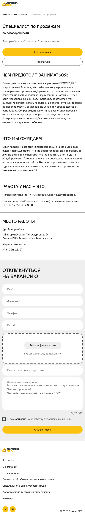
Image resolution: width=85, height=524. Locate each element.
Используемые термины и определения (26, 491)
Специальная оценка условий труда (24, 485)
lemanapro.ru (10, 498)
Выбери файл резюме (43, 345)
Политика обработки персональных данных (29, 479)
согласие (20, 418)
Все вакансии (20, 14)
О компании (9, 466)
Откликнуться (42, 52)
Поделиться (42, 61)
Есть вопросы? (11, 473)
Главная (6, 14)
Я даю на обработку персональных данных (39, 418)
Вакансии (8, 460)
